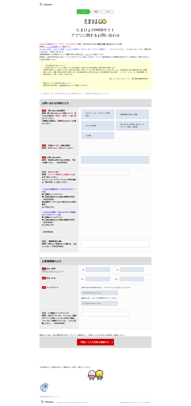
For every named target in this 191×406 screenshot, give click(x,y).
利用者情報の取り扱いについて (50, 396)
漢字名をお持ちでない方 (51, 271)
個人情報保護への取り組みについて (131, 402)
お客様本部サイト (65, 85)
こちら (87, 54)
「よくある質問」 (52, 47)
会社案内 (147, 402)
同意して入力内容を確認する (95, 342)
